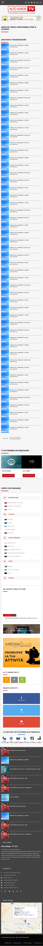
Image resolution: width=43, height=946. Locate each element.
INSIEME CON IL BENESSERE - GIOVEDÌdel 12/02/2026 (19, 353)
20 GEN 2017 (8, 615)
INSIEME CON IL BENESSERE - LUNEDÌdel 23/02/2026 (19, 301)
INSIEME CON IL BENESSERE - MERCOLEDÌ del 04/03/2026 (20, 248)
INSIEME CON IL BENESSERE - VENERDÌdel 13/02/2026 (19, 346)
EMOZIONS (10, 519)
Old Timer (9, 573)
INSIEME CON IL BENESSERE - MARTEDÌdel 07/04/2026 (19, 68)
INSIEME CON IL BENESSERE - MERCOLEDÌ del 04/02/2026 (20, 398)
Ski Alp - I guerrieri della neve (14, 556)
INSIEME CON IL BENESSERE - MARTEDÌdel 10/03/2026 (19, 218)
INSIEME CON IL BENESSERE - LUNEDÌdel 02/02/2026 (19, 413)
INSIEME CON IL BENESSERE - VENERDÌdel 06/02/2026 (19, 383)
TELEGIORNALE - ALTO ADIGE (14, 506)
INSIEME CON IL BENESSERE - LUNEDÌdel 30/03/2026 (19, 113)
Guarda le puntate (8, 475)
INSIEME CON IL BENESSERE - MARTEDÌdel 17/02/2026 (19, 331)
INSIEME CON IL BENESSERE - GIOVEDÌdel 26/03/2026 (19, 128)
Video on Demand (15, 438)
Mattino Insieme (11, 526)
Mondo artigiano (11, 529)
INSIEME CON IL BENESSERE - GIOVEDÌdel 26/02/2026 (19, 278)
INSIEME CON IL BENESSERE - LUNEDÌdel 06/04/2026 (19, 76)
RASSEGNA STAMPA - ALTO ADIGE (15, 502)
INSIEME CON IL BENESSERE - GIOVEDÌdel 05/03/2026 (19, 241)
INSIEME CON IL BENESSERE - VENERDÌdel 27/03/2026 (19, 121)
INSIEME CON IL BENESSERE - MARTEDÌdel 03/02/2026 (19, 405)
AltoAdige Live (21, 628)
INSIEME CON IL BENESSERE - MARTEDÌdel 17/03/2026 (19, 181)
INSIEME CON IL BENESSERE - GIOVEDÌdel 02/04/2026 (19, 91)
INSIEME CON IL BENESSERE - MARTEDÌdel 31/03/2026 (19, 106)
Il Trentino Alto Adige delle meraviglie (16, 552)
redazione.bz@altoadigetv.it (11, 887)
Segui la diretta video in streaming (21, 630)
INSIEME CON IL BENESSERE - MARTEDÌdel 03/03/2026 (19, 256)
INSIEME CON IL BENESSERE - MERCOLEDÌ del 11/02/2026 (20, 360)
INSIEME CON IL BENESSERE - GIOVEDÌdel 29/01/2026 (19, 428)
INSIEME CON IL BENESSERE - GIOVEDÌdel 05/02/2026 (19, 390)
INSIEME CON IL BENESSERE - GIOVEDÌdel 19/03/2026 (19, 166)
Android (22, 679)
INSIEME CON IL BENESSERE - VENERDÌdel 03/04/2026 (19, 83)
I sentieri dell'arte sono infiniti (14, 549)
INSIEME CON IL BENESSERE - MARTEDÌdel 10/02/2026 (19, 368)
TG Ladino (9, 509)
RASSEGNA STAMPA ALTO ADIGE (18, 750)
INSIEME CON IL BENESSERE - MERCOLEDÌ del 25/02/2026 (20, 286)
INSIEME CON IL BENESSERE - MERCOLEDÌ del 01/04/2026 (20, 98)
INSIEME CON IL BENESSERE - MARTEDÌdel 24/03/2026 (19, 143)
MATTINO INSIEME (14, 797)
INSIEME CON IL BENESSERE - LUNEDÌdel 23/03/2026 (19, 151)
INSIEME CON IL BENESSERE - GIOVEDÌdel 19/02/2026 (19, 316)
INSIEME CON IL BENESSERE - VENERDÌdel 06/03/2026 (19, 233)
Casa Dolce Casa (11, 542)
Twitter (21, 709)
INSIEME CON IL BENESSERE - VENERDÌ (19, 759)
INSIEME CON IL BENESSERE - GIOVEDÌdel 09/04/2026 (19, 53)
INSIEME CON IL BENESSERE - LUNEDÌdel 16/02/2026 (19, 338)
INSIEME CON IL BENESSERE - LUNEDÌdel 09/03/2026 (19, 226)
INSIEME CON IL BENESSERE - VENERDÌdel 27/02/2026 (19, 271)
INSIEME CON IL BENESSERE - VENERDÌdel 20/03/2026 (19, 158)
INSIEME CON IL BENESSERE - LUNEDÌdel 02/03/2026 (19, 263)
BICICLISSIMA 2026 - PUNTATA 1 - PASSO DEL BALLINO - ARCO (25, 769)
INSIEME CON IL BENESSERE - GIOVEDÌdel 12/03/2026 (19, 203)
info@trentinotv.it (8, 877)
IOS (14, 679)
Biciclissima (9, 566)
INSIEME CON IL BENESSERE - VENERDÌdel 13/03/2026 (19, 196)
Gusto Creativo (10, 546)
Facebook (21, 697)
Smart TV (6, 679)
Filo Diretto (9, 522)
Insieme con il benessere (13, 569)
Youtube (21, 721)
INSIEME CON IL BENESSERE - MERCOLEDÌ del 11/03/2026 (20, 211)
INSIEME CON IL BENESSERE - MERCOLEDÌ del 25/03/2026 (20, 136)
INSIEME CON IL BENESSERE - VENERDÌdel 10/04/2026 (19, 46)
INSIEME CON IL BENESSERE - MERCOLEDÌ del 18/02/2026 (20, 323)
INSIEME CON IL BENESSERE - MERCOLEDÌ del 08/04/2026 (20, 61)
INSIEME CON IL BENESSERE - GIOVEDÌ (19, 815)
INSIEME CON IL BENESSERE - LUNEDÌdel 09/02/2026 (19, 375)
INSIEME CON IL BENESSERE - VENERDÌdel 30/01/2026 (19, 420)
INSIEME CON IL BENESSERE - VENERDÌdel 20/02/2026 (19, 308)
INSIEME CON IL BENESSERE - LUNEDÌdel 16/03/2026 (19, 188)
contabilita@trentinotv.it (10, 882)
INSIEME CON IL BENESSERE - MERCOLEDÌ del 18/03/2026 (20, 173)
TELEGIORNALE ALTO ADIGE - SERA (18, 778)
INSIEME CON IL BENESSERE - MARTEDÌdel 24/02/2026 (19, 293)
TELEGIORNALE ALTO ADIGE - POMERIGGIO (20, 787)
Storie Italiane (10, 532)
